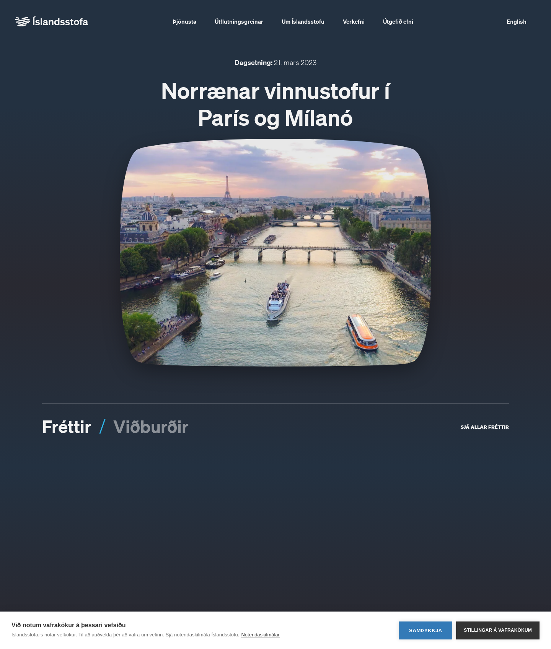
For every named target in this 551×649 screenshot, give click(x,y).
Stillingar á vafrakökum (498, 630)
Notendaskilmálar (260, 635)
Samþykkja (425, 630)
